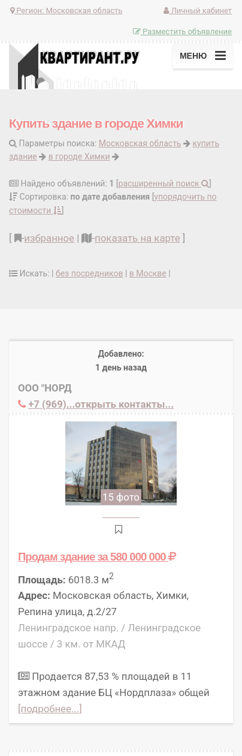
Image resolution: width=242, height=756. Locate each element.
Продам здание (97, 556)
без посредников (89, 273)
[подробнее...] (50, 709)
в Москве (148, 273)
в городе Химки (79, 156)
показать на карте (137, 238)
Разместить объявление (182, 31)
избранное (49, 238)
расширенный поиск (164, 183)
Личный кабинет (198, 10)
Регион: (66, 10)
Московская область (140, 143)
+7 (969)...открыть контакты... (101, 404)
